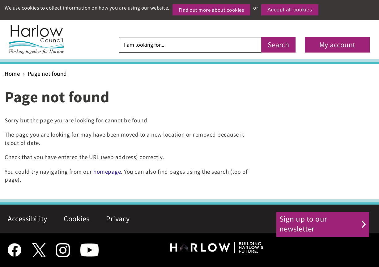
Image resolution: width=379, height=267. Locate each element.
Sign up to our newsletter (321, 218)
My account (337, 44)
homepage (107, 171)
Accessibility (27, 218)
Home (12, 73)
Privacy (118, 218)
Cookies (77, 218)
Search (278, 44)
